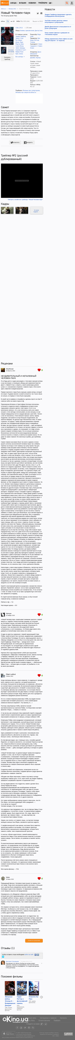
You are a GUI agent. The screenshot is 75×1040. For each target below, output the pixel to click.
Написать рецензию (34, 940)
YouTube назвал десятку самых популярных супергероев (56, 21)
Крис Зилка (19, 54)
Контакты (63, 1018)
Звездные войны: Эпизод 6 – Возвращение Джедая (10, 1001)
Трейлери (42, 3)
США (17, 28)
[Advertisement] (22, 288)
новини (32, 3)
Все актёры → (20, 57)
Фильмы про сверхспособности (26, 92)
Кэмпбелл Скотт (21, 50)
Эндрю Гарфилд (21, 36)
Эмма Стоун (19, 38)
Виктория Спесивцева (12, 961)
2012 (21, 28)
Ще (50, 3)
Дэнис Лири (19, 42)
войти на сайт (29, 954)
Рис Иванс (19, 40)
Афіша (13, 3)
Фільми (22, 3)
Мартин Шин (20, 44)
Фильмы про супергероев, (31, 90)
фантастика (38, 30)
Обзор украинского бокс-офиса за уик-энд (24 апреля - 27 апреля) (59, 39)
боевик (22, 30)
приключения (29, 30)
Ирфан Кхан (19, 52)
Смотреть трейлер (7, 58)
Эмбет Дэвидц (20, 48)
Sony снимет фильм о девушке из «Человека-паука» (57, 33)
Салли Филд (20, 46)
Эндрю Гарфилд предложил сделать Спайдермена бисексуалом (58, 15)
